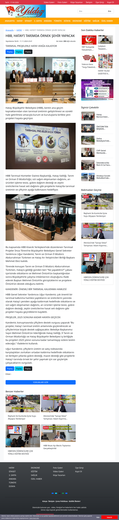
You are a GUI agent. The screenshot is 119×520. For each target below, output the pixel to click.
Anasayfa (9, 30)
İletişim (51, 501)
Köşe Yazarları (59, 475)
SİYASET (28, 21)
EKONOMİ (77, 21)
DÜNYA (67, 21)
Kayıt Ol (78, 471)
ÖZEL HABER (107, 21)
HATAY (20, 21)
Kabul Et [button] (109, 517)
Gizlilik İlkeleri (74, 501)
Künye (44, 501)
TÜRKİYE (58, 21)
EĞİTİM (87, 21)
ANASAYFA (10, 21)
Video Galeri (58, 471)
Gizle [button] (97, 517)
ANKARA (48, 21)
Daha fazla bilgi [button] (34, 518)
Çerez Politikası (61, 501)
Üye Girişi (79, 467)
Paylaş (10, 52)
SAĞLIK (96, 21)
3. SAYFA (38, 21)
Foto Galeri (58, 467)
